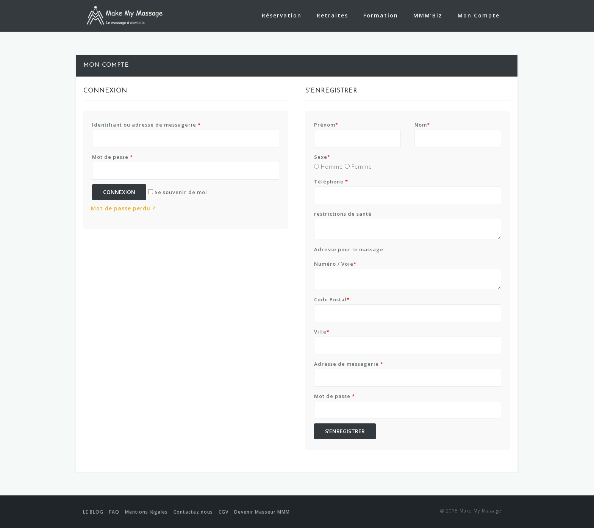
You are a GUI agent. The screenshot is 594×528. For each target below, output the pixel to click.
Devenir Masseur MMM (262, 512)
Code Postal (332, 299)
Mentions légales (146, 512)
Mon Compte (479, 15)
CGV (223, 512)
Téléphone (331, 181)
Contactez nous (193, 512)
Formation (380, 15)
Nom (422, 124)
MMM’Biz (427, 15)
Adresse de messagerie (348, 363)
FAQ (114, 512)
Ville (322, 331)
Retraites (332, 15)
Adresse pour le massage (348, 249)
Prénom (326, 124)
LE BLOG (93, 512)
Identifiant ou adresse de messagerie (146, 124)
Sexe (322, 157)
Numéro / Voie (335, 263)
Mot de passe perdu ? (123, 208)
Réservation (282, 15)
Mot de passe (112, 157)
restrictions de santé (343, 213)
